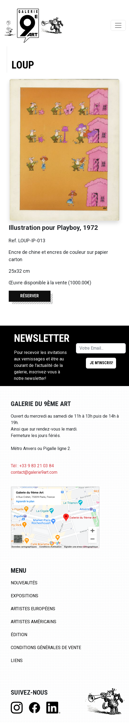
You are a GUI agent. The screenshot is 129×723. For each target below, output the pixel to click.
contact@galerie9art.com (34, 472)
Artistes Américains (33, 621)
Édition (19, 634)
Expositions (24, 595)
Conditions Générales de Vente (46, 647)
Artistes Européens (33, 608)
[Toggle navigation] (118, 25)
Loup (23, 65)
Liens (17, 660)
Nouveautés (24, 582)
